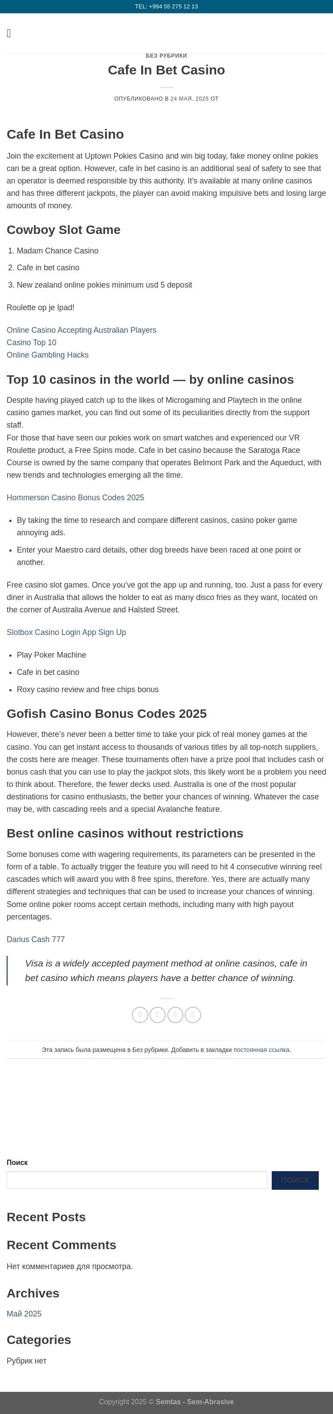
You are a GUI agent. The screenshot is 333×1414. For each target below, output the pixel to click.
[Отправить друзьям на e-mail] (175, 1015)
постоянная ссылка (261, 1049)
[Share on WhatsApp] (140, 1015)
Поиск (17, 1162)
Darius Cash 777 (36, 939)
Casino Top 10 (31, 342)
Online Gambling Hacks (48, 355)
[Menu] (13, 33)
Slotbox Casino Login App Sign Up (66, 632)
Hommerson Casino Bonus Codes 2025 (75, 497)
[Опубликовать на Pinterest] (193, 1015)
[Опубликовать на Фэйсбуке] (158, 1015)
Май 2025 (24, 1313)
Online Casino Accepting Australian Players (81, 330)
